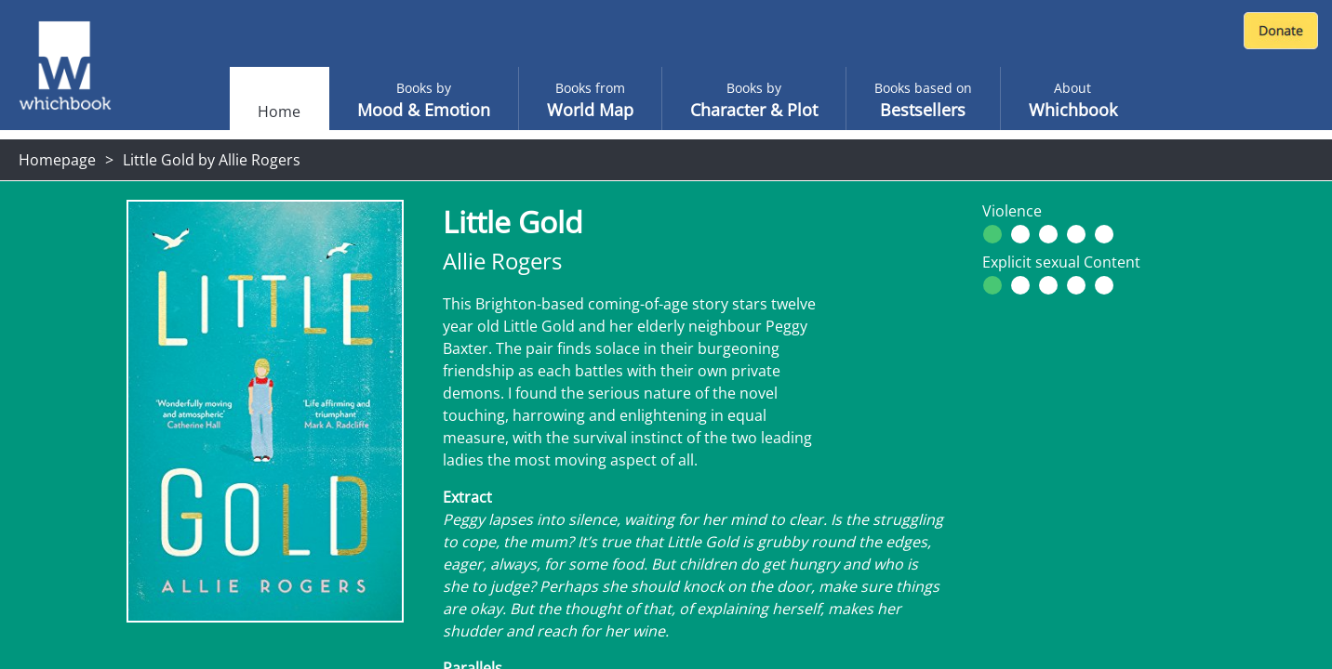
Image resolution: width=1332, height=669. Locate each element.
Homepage (57, 160)
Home (279, 111)
